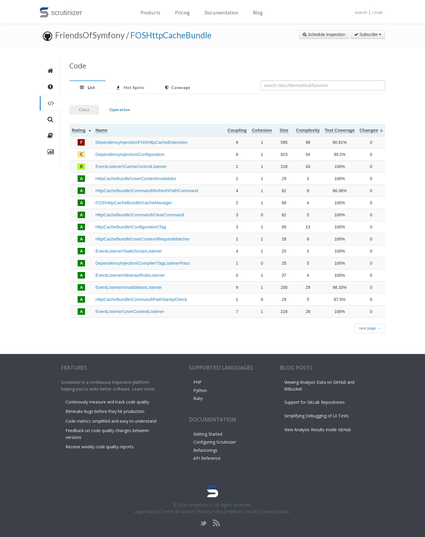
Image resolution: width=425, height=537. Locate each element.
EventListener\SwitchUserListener (129, 250)
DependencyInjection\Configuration (130, 154)
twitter (203, 523)
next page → (370, 328)
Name (102, 130)
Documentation (221, 12)
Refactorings (205, 450)
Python (200, 390)
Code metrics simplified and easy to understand (111, 421)
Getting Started (207, 434)
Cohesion (262, 130)
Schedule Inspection (324, 34)
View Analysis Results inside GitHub (317, 429)
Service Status (276, 511)
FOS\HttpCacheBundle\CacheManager (134, 202)
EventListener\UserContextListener (130, 311)
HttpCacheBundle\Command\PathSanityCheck (141, 299)
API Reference (206, 458)
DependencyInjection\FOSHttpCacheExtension (142, 142)
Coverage (177, 87)
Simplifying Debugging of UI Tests (316, 416)
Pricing (182, 12)
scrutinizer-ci (200, 505)
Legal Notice (146, 511)
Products (150, 12)
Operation (119, 109)
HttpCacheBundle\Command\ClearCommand (140, 214)
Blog (258, 12)
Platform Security (242, 511)
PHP (197, 382)
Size (283, 130)
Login (377, 12)
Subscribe (367, 34)
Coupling (237, 130)
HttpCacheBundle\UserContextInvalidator (136, 178)
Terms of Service (177, 511)
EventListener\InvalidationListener (129, 287)
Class (84, 109)
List (87, 87)
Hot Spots (130, 87)
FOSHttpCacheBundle (171, 35)
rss (216, 523)
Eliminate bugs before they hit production (105, 411)
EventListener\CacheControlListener (131, 166)
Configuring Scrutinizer (214, 442)
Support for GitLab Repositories (314, 402)
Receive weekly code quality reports (100, 446)
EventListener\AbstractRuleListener (130, 275)
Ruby (198, 398)
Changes (368, 130)
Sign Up (361, 12)
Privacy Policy (210, 511)
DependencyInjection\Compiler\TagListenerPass (143, 263)
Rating (79, 130)
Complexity (308, 130)
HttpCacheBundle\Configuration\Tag (131, 226)
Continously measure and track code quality (107, 402)
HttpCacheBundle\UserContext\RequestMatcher (143, 238)
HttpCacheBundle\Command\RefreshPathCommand (147, 190)
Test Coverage (340, 130)
